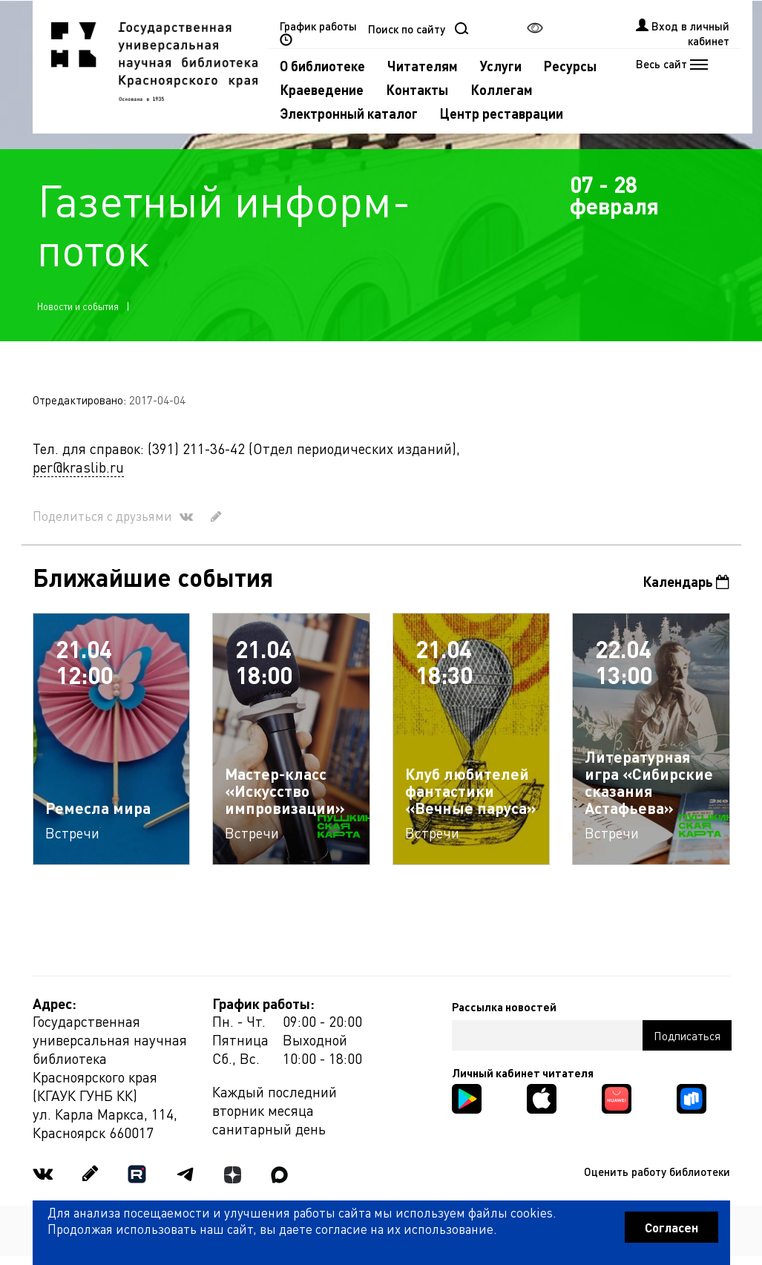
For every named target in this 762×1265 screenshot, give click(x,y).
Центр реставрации (501, 113)
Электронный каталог (349, 113)
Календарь (686, 581)
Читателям (422, 65)
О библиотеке (322, 65)
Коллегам (501, 89)
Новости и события (78, 306)
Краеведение (322, 89)
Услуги (501, 65)
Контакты (417, 89)
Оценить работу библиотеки (657, 1171)
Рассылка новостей (504, 1006)
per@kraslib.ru (78, 467)
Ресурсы (570, 65)
